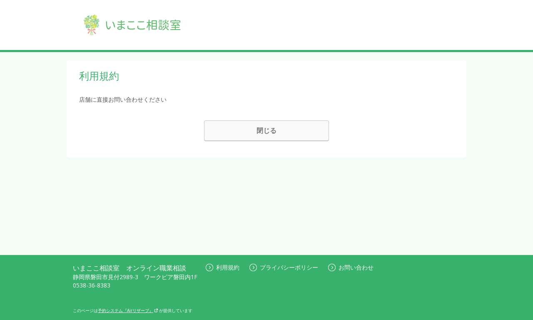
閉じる (266, 130)
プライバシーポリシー (283, 267)
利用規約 (222, 267)
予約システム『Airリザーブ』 (128, 310)
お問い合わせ (351, 267)
